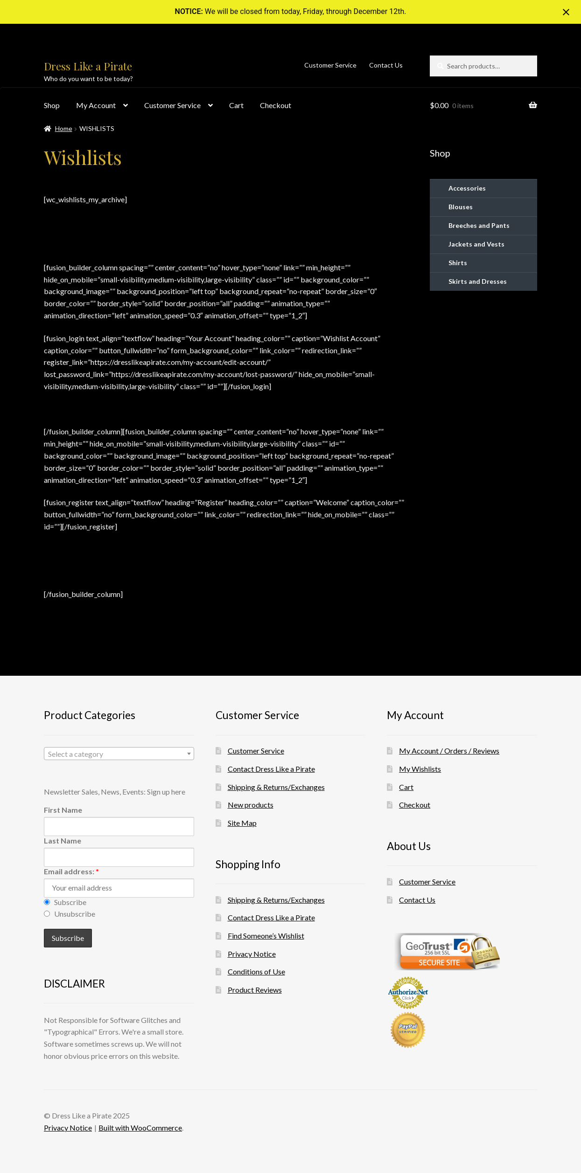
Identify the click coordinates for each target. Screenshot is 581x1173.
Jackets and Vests (476, 244)
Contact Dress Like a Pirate (271, 768)
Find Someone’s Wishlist (266, 935)
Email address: (71, 871)
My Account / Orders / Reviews (449, 750)
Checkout (275, 105)
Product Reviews (255, 989)
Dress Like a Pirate (88, 66)
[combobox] (119, 753)
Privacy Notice (252, 953)
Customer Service (330, 65)
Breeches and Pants (479, 225)
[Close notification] (566, 12)
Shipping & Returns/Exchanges (276, 786)
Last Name (62, 840)
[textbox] (119, 754)
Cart (236, 105)
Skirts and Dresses (477, 281)
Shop (52, 105)
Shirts (457, 263)
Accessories (467, 188)
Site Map (242, 822)
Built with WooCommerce (140, 1127)
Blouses (460, 207)
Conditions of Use (256, 971)
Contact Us (386, 65)
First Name (63, 809)
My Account (96, 105)
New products (250, 804)
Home (63, 128)
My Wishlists (420, 768)
